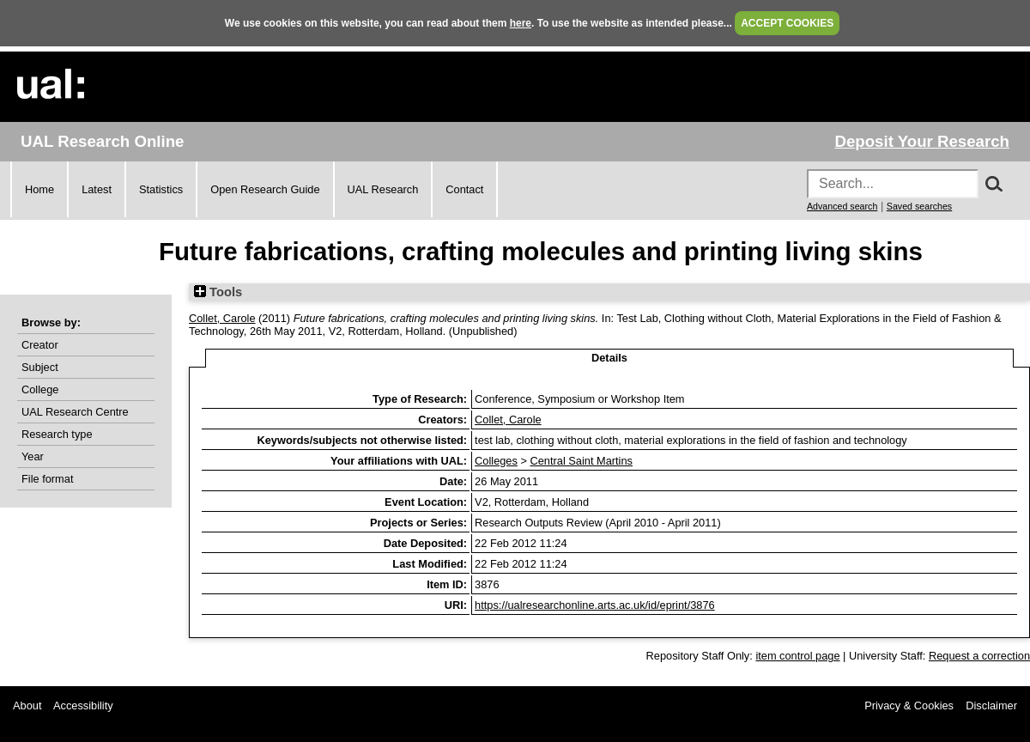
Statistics (161, 189)
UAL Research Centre (75, 411)
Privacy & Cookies (909, 705)
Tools (218, 292)
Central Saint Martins (581, 460)
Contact (464, 189)
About (27, 705)
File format (47, 478)
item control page (797, 655)
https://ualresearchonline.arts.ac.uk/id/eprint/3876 (595, 605)
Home (39, 189)
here (520, 23)
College (39, 389)
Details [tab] (609, 357)
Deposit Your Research (921, 141)
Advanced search (842, 206)
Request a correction (979, 655)
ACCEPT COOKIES (787, 23)
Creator (39, 344)
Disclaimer (991, 705)
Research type (57, 434)
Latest (97, 189)
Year (32, 456)
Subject (39, 367)
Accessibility (83, 705)
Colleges (496, 460)
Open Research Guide (264, 189)
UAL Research (383, 189)
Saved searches (919, 206)
